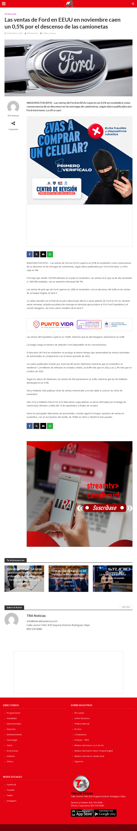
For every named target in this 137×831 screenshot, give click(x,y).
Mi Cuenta (79, 712)
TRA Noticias (32, 33)
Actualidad (12, 718)
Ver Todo (126, 607)
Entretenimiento (14, 734)
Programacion (14, 712)
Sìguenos (79, 760)
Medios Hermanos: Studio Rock (90, 755)
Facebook (11, 783)
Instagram (12, 799)
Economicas (13, 750)
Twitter (10, 794)
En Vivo (78, 728)
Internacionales (14, 723)
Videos (10, 760)
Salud (9, 744)
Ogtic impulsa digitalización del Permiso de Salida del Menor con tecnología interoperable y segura (68, 576)
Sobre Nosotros (82, 718)
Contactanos (81, 734)
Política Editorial (82, 723)
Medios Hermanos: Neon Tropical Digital (94, 750)
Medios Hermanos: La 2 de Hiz (89, 744)
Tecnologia (10, 14)
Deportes (11, 728)
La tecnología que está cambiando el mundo (113, 576)
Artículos (11, 755)
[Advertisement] (79, 226)
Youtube (11, 789)
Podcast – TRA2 (82, 739)
